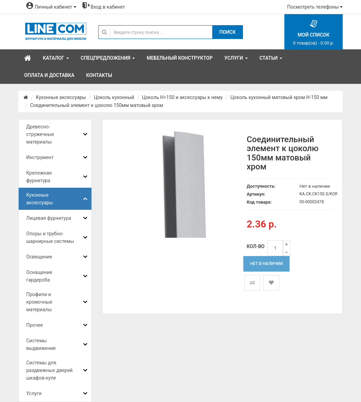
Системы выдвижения (41, 344)
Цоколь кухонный (114, 97)
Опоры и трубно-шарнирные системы (50, 237)
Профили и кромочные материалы (39, 302)
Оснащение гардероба (39, 276)
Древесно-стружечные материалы (40, 134)
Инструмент (39, 157)
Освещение (39, 256)
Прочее (34, 325)
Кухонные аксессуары (61, 97)
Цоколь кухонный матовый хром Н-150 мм (278, 97)
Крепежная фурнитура (39, 176)
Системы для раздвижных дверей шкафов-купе (49, 370)
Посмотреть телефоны (315, 7)
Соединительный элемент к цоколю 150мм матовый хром (96, 105)
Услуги (33, 393)
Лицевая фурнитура (48, 218)
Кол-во (256, 246)
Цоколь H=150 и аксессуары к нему (182, 97)
